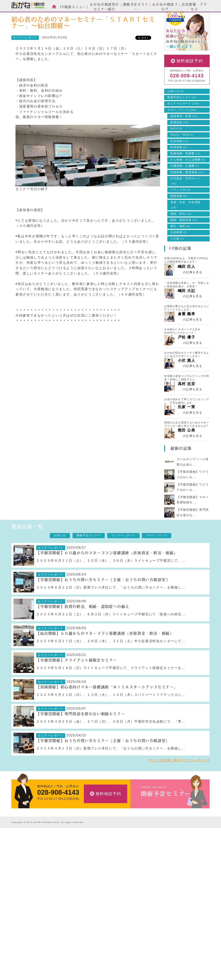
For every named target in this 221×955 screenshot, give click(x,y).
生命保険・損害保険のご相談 (98, 867)
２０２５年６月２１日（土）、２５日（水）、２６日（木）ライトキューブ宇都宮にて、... (110, 579)
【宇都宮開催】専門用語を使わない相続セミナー (80, 732)
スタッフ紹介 (20, 867)
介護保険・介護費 (184, 184)
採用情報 (145, 906)
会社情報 (146, 886)
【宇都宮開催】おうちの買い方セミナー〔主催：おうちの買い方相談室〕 (103, 598)
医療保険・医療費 (185, 172)
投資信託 (179, 140)
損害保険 (178, 214)
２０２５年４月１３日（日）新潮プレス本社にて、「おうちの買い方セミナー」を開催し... (110, 767)
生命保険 (179, 159)
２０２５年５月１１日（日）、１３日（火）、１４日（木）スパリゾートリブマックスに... (110, 713)
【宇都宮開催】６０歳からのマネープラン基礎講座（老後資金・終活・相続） (107, 571)
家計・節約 (180, 244)
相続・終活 (181, 232)
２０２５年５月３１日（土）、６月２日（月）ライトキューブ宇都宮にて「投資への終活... (110, 633)
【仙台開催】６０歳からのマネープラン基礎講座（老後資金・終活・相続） (105, 652)
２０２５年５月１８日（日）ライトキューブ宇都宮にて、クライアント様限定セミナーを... (110, 686)
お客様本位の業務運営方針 (157, 919)
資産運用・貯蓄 (184, 134)
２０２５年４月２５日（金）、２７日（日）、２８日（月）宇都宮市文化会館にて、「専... (110, 740)
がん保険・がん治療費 (187, 178)
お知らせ (175, 109)
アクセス (145, 899)
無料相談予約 (189, 79)
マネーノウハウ (181, 128)
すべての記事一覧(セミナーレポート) (179, 778)
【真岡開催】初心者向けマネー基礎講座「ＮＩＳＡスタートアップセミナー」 (107, 706)
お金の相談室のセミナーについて (34, 873)
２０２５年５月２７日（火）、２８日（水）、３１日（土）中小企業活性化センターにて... (110, 659)
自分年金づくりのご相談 (95, 905)
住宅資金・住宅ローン (185, 199)
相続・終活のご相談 (91, 899)
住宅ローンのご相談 (91, 880)
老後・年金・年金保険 (185, 223)
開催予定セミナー (181, 116)
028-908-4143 (187, 94)
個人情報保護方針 (151, 932)
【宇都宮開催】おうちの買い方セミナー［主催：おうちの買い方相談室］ (103, 759)
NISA (176, 147)
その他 (177, 257)
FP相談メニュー (91, 853)
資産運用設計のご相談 (93, 860)
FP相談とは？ (23, 853)
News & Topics (41, 15)
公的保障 (178, 250)
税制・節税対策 (184, 238)
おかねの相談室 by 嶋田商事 (27, 6)
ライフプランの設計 (91, 886)
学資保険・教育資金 (187, 190)
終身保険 (178, 165)
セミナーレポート (68, 15)
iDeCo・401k (182, 153)
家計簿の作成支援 (90, 893)
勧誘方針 (145, 938)
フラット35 (180, 208)
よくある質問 (148, 925)
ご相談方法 (18, 860)
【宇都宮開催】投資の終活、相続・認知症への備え (82, 625)
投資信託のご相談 (90, 873)
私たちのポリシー (151, 912)
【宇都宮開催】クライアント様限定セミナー (76, 679)
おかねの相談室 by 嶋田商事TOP (27, 844)
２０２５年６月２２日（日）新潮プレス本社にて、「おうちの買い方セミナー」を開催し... (110, 606)
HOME (19, 15)
